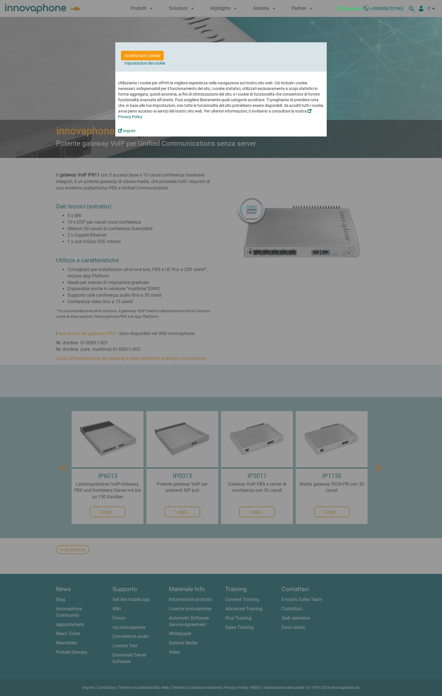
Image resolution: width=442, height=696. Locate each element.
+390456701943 (386, 8)
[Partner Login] (421, 8)
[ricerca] (412, 8)
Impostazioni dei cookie (144, 63)
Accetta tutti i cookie (142, 55)
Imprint (127, 131)
